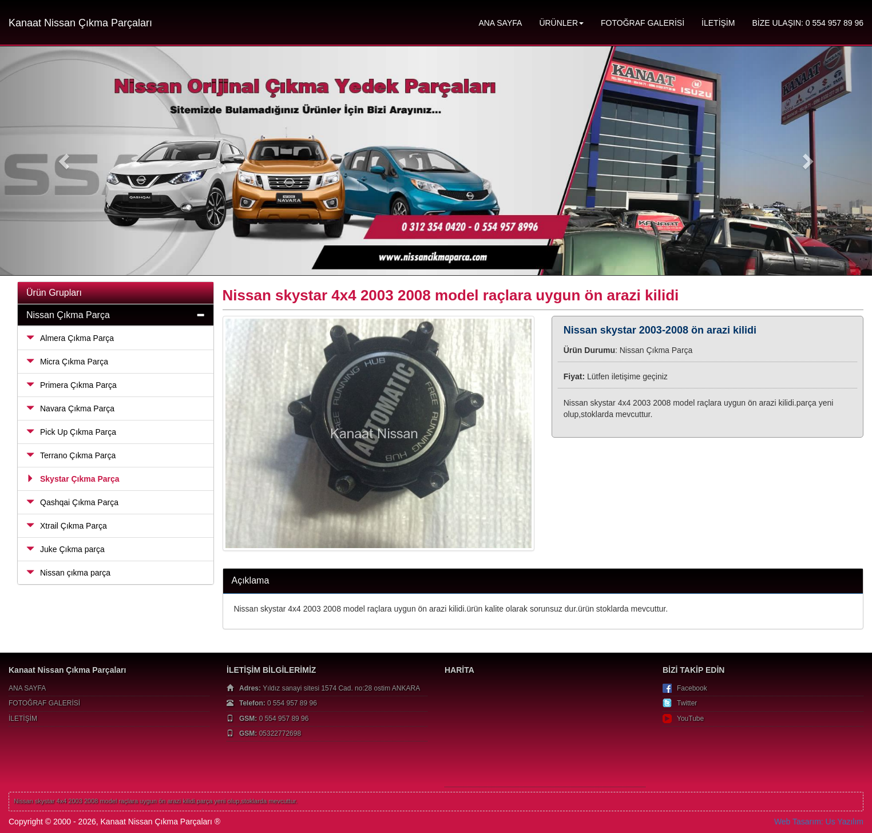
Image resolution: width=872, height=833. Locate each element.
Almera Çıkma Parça (70, 338)
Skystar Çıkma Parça (73, 478)
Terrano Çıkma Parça (71, 455)
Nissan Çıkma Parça (68, 315)
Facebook (692, 688)
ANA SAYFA (500, 22)
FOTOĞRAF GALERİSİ (642, 22)
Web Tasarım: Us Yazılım (818, 821)
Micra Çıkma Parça (67, 361)
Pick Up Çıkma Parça (71, 432)
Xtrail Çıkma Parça (66, 525)
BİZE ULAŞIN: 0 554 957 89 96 (807, 22)
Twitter (687, 703)
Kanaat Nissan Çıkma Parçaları (80, 23)
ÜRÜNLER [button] (561, 22)
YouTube (690, 719)
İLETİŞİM (718, 22)
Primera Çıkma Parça (71, 385)
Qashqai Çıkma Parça (72, 502)
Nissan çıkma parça (68, 572)
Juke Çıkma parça (65, 549)
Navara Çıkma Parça (70, 408)
